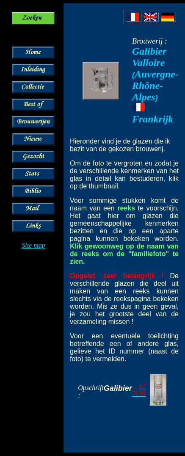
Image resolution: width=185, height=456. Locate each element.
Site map (33, 245)
